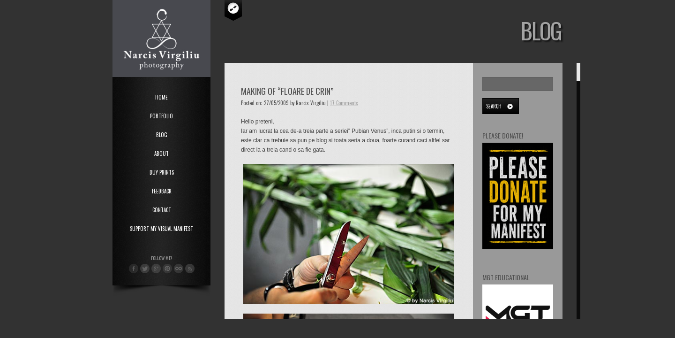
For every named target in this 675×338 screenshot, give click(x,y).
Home (161, 97)
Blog (161, 134)
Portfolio (161, 116)
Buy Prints (162, 172)
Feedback (162, 191)
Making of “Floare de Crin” (287, 91)
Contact (161, 210)
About (161, 153)
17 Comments (344, 103)
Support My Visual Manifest (161, 228)
